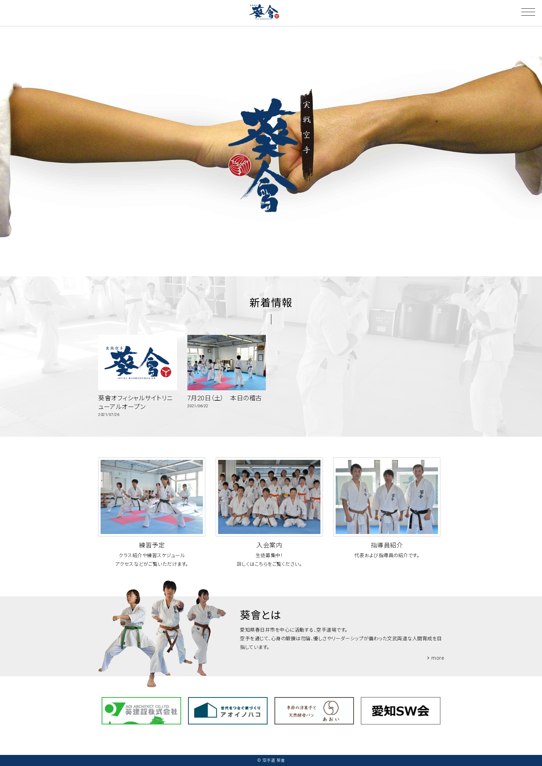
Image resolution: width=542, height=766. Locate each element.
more (437, 658)
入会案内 (269, 545)
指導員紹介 (387, 545)
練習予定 (152, 545)
